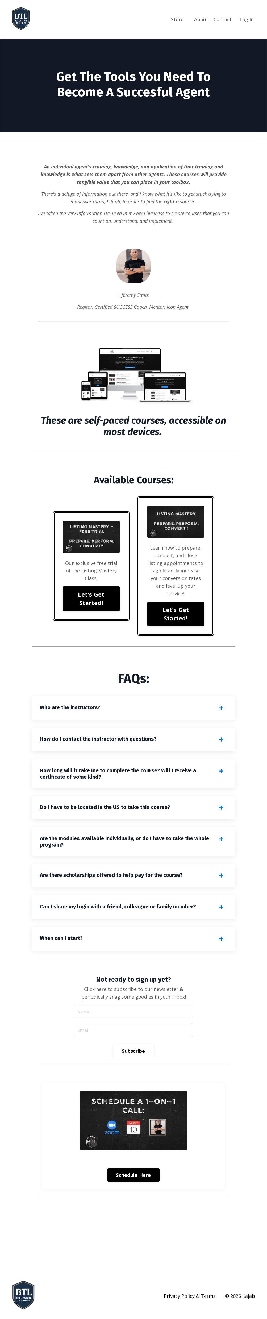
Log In (247, 19)
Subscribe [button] (133, 1051)
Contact (223, 19)
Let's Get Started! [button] (91, 598)
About (201, 19)
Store (177, 19)
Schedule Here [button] (133, 1175)
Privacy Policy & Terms (190, 1296)
